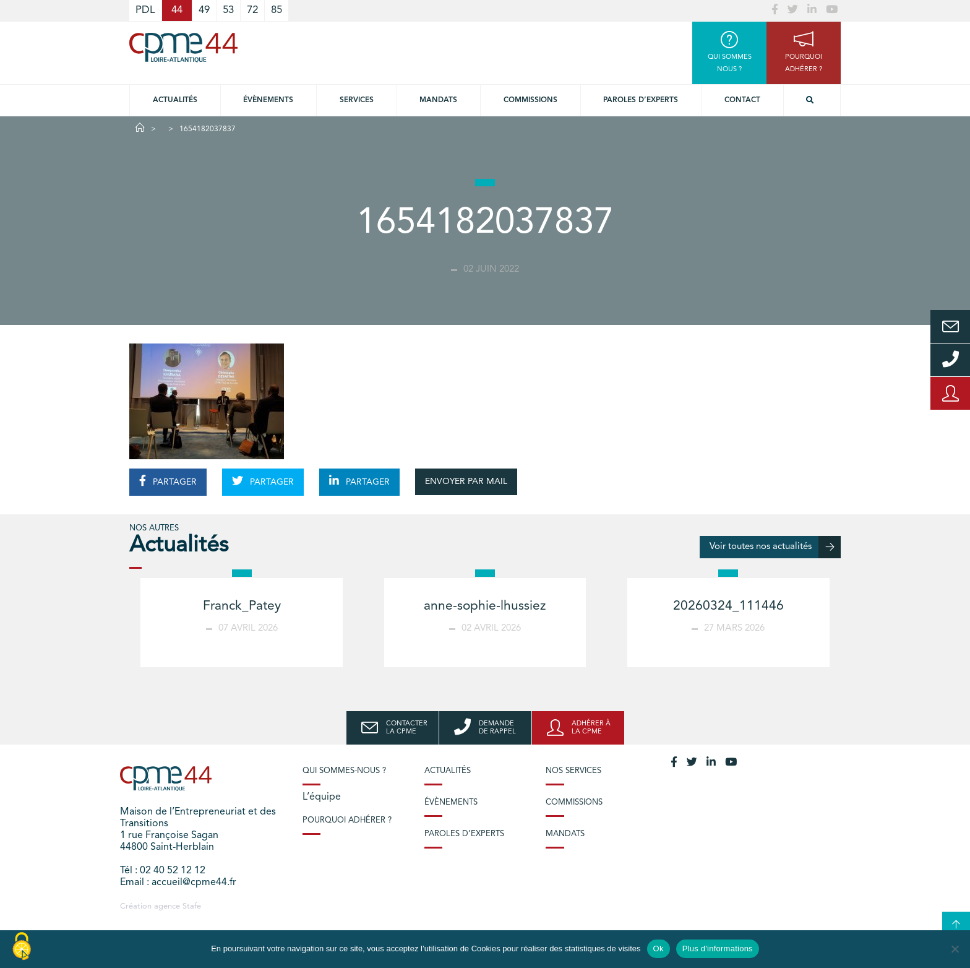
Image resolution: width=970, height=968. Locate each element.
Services (357, 100)
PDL (145, 10)
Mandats (438, 100)
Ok (658, 948)
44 (176, 10)
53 (228, 10)
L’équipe (322, 797)
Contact (742, 100)
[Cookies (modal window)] (21, 947)
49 (204, 10)
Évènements (268, 100)
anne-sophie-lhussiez (485, 606)
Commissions (530, 100)
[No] (954, 949)
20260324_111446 (728, 606)
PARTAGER (168, 480)
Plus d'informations (717, 948)
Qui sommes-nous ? (344, 771)
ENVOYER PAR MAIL (466, 481)
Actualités (175, 100)
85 (276, 10)
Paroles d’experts (640, 100)
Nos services (573, 771)
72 (252, 10)
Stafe (191, 906)
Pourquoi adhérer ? (347, 820)
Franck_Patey (242, 606)
